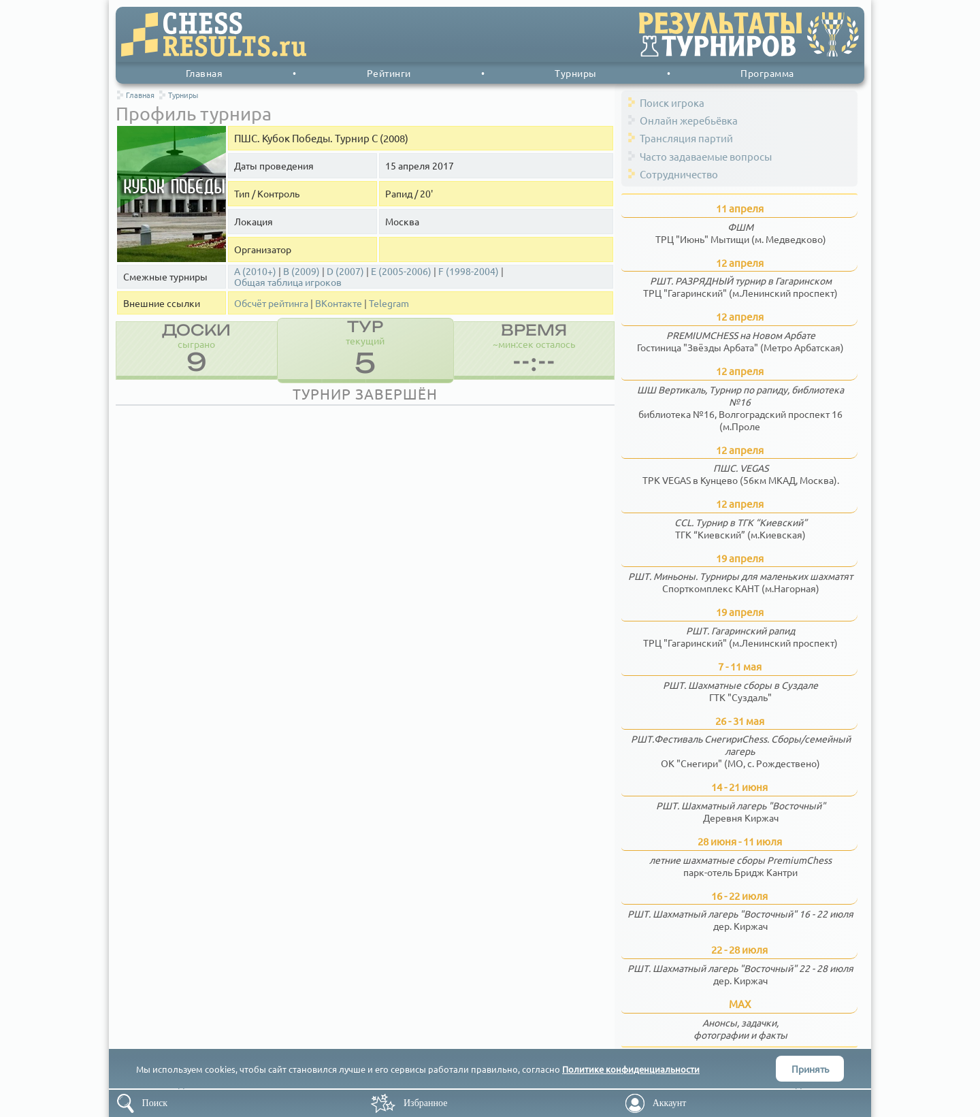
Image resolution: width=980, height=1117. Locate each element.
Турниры (576, 73)
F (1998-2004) (468, 271)
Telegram (389, 303)
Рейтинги (389, 73)
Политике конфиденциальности (631, 1069)
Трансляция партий (686, 137)
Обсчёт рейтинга (271, 303)
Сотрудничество (679, 173)
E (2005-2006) (401, 271)
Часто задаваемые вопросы (706, 156)
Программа (767, 73)
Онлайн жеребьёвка (689, 120)
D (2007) (345, 271)
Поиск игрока (672, 102)
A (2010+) (255, 271)
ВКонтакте (338, 303)
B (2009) (301, 271)
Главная (204, 73)
